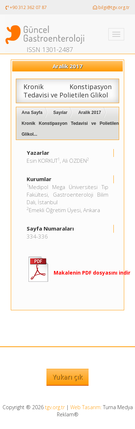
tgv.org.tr (55, 407)
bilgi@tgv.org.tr (111, 7)
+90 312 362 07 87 (26, 7)
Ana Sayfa (32, 112)
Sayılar (60, 112)
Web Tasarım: (86, 407)
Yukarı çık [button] (67, 376)
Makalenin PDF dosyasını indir (92, 272)
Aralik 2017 (89, 112)
